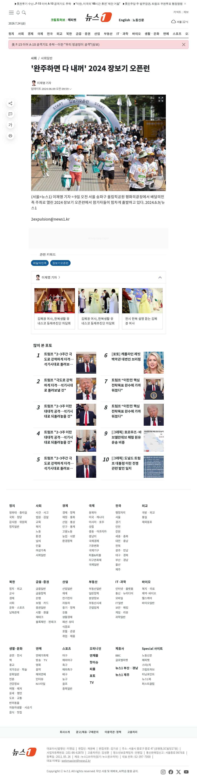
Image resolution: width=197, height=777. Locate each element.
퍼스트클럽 (148, 684)
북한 (12, 582)
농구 (64, 679)
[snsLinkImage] (163, 772)
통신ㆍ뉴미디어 (124, 593)
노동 (38, 531)
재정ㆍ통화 (68, 517)
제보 (186, 12)
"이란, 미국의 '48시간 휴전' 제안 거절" (88, 3)
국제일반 (94, 564)
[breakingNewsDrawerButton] (18, 12)
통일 (144, 517)
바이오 (146, 582)
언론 (11, 679)
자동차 (66, 603)
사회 (39, 506)
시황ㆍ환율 (42, 612)
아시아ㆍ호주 (96, 522)
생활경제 (67, 617)
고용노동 (67, 531)
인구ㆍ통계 (68, 526)
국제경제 (94, 541)
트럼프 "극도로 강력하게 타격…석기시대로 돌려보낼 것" (58, 385)
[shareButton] (10, 103)
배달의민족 (40, 263)
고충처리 (132, 732)
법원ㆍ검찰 (42, 517)
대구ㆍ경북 (121, 555)
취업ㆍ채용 (68, 636)
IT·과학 (120, 582)
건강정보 (14, 684)
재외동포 (147, 522)
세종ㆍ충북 (121, 536)
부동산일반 (95, 589)
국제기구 (94, 550)
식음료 (66, 627)
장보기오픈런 (60, 263)
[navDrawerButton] (11, 12)
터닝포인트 (148, 674)
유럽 (91, 526)
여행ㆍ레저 (15, 688)
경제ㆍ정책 (68, 512)
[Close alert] (183, 44)
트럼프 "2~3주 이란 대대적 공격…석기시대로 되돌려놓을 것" (58, 411)
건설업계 (94, 607)
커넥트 (177, 12)
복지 (38, 526)
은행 (38, 598)
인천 (117, 526)
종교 (11, 665)
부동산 (93, 582)
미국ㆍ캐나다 (96, 517)
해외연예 (41, 674)
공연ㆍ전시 (15, 655)
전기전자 (67, 598)
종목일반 (67, 688)
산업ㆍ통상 (68, 522)
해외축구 (67, 669)
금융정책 (41, 593)
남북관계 (14, 612)
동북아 (92, 512)
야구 (64, 655)
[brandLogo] (98, 16)
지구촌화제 (95, 560)
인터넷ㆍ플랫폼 (124, 589)
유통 (64, 612)
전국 (118, 506)
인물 (38, 546)
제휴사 (119, 649)
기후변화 (94, 546)
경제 (65, 506)
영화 (38, 665)
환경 (38, 536)
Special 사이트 (152, 649)
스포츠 (66, 649)
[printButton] (10, 135)
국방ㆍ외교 (148, 512)
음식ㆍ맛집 (15, 712)
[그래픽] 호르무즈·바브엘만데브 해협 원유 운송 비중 (127, 437)
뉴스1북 (146, 679)
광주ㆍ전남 (121, 550)
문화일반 (14, 674)
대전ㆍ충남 (121, 541)
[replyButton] (10, 114)
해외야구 (67, 660)
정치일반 (14, 526)
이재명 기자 (44, 83)
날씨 (38, 541)
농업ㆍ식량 (68, 536)
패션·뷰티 (68, 622)
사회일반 (41, 555)
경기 (117, 522)
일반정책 (94, 593)
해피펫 (72, 20)
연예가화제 (42, 655)
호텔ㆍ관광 (68, 631)
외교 (145, 506)
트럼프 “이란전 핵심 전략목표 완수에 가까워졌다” (126, 385)
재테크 (39, 617)
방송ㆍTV (41, 660)
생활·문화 (16, 649)
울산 (117, 564)
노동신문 (138, 20)
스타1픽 (146, 665)
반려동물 (14, 703)
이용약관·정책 (113, 732)
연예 (39, 649)
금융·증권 (42, 582)
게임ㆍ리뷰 (121, 612)
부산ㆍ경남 (121, 560)
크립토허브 (58, 20)
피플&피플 (95, 555)
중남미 (92, 536)
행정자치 (120, 512)
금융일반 (41, 589)
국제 (92, 506)
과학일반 (120, 617)
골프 (64, 684)
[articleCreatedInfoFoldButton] (70, 89)
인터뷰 (39, 679)
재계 (64, 593)
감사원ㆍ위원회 (18, 522)
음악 (38, 669)
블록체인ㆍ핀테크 (46, 622)
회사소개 (65, 732)
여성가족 (41, 550)
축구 (64, 665)
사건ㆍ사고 (42, 512)
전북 (117, 546)
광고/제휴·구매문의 (87, 732)
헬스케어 (147, 598)
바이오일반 (148, 603)
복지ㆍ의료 (148, 589)
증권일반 (41, 607)
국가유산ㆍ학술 (18, 669)
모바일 (119, 598)
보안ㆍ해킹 (121, 607)
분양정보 (94, 598)
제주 (117, 569)
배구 (64, 674)
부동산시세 (95, 603)
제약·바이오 (149, 593)
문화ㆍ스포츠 (16, 607)
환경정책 (67, 541)
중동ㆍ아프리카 (98, 531)
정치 (12, 506)
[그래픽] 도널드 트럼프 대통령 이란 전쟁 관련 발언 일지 (126, 463)
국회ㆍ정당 (15, 517)
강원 (117, 531)
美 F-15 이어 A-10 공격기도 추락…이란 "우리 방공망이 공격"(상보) (55, 44)
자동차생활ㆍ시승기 (20, 707)
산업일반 (67, 589)
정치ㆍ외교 (15, 589)
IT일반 (119, 603)
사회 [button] (34, 58)
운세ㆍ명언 (15, 693)
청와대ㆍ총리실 (18, 512)
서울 (117, 517)
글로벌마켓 (121, 660)
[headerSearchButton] (24, 12)
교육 (38, 522)
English (124, 20)
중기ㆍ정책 (68, 607)
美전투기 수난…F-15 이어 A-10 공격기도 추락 (34, 3)
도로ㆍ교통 (15, 698)
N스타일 (40, 684)
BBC (118, 655)
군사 (11, 593)
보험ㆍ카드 (42, 603)
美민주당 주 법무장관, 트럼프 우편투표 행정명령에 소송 (148, 3)
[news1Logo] (24, 752)
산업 (65, 582)
